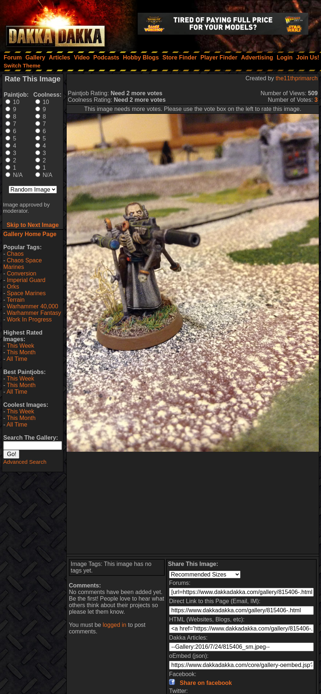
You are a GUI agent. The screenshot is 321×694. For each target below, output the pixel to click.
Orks (13, 287)
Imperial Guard (26, 280)
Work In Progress (29, 319)
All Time (17, 359)
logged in (114, 625)
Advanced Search (24, 462)
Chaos (15, 254)
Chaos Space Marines (22, 263)
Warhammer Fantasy (34, 313)
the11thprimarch (296, 78)
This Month (21, 352)
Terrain (15, 300)
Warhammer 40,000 (32, 306)
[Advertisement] (192, 503)
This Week (20, 346)
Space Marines (26, 293)
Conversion (21, 273)
